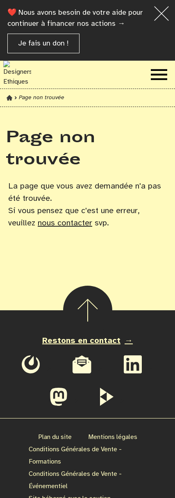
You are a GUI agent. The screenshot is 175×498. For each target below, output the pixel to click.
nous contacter (65, 223)
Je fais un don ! (43, 44)
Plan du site (55, 437)
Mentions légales (112, 437)
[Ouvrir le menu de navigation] (159, 74)
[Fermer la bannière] (161, 13)
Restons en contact (81, 341)
